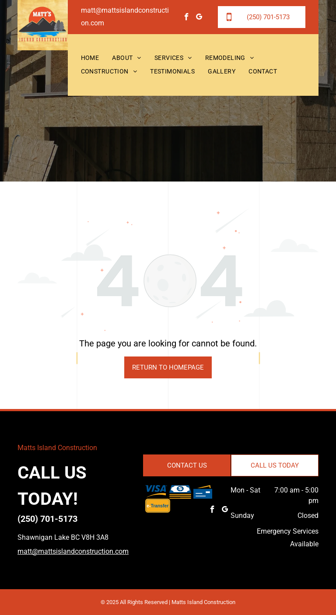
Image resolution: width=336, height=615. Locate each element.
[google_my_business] (199, 17)
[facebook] (186, 17)
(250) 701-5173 (47, 519)
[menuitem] (90, 58)
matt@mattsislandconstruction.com (73, 551)
